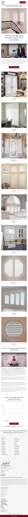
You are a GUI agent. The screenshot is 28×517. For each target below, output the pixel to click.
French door (7, 371)
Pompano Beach (16, 439)
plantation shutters (18, 368)
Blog (1, 505)
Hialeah (3, 446)
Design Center (3, 502)
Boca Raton (3, 438)
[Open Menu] (26, 2)
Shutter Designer (4, 500)
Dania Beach (3, 449)
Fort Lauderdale (16, 446)
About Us (2, 507)
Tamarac (15, 438)
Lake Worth (3, 444)
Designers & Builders (4, 504)
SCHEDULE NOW (14, 423)
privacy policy (10, 426)
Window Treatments (4, 501)
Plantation (3, 441)
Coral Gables (3, 451)
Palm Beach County (4, 454)
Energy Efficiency (3, 503)
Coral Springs (16, 449)
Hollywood (15, 444)
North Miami (16, 441)
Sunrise (3, 439)
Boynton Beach (16, 451)
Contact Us (3, 508)
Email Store (3, 475)
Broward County (16, 454)
